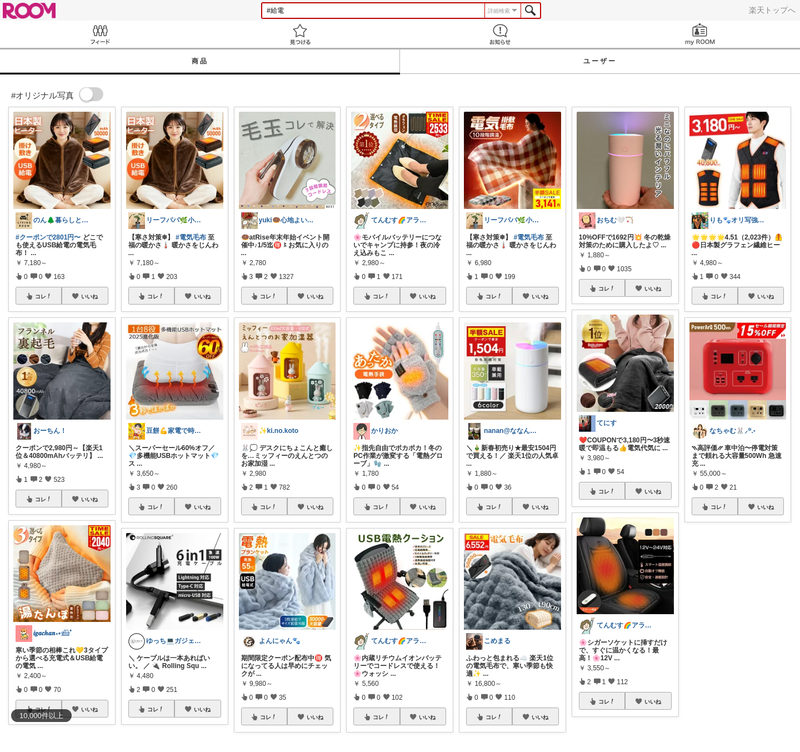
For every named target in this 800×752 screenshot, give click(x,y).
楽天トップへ (772, 10)
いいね (89, 296)
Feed (100, 34)
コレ (43, 296)
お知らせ (500, 34)
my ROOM (700, 34)
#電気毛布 (191, 237)
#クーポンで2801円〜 (48, 237)
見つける (300, 34)
